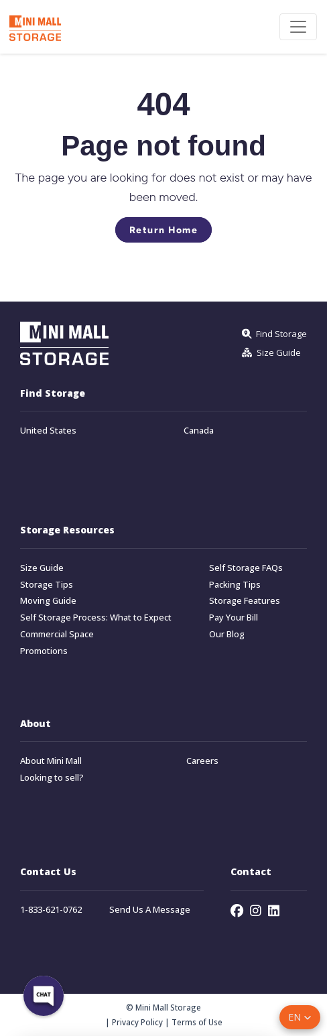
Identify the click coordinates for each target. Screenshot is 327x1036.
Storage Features (244, 600)
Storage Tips (46, 584)
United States (48, 430)
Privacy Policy (137, 1022)
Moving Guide (48, 600)
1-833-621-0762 (51, 909)
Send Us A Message (149, 909)
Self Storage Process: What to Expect (96, 617)
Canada (199, 430)
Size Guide (42, 568)
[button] (300, 1017)
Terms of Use (197, 1022)
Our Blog (227, 634)
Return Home (163, 229)
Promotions (44, 651)
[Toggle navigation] (298, 26)
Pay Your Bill (233, 617)
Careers (202, 761)
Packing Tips (235, 584)
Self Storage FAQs (246, 568)
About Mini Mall (51, 761)
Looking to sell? (52, 777)
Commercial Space (57, 634)
